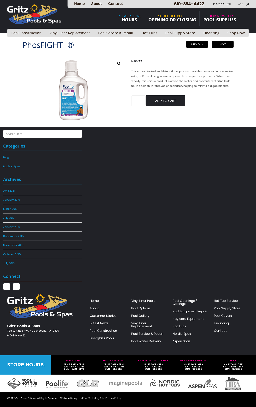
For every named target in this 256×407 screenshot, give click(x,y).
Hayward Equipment (188, 318)
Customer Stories (103, 315)
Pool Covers (223, 315)
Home (79, 3)
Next (223, 44)
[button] (119, 63)
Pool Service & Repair (147, 333)
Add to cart (165, 101)
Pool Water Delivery (146, 341)
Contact (115, 3)
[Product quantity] (138, 100)
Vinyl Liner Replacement (141, 325)
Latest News (99, 323)
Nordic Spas (182, 333)
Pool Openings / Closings (185, 302)
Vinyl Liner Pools (143, 300)
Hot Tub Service (226, 300)
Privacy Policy (113, 398)
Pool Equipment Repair (190, 311)
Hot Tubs (179, 326)
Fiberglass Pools (102, 338)
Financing (221, 323)
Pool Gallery (140, 315)
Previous (197, 44)
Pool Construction (103, 330)
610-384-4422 (189, 4)
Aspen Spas (181, 341)
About (96, 3)
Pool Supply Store (227, 308)
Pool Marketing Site (93, 398)
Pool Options (141, 308)
